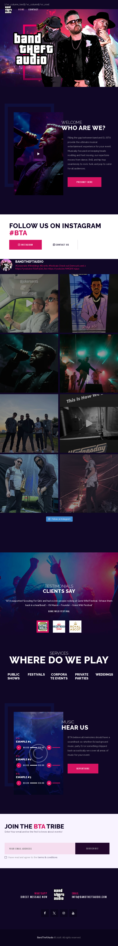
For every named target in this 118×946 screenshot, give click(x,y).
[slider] (33, 747)
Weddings (104, 674)
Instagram (27, 244)
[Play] (19, 748)
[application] (38, 747)
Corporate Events (59, 676)
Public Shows (14, 676)
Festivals (36, 674)
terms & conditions (47, 857)
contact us (62, 244)
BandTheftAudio (45, 937)
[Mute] (49, 748)
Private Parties (81, 676)
